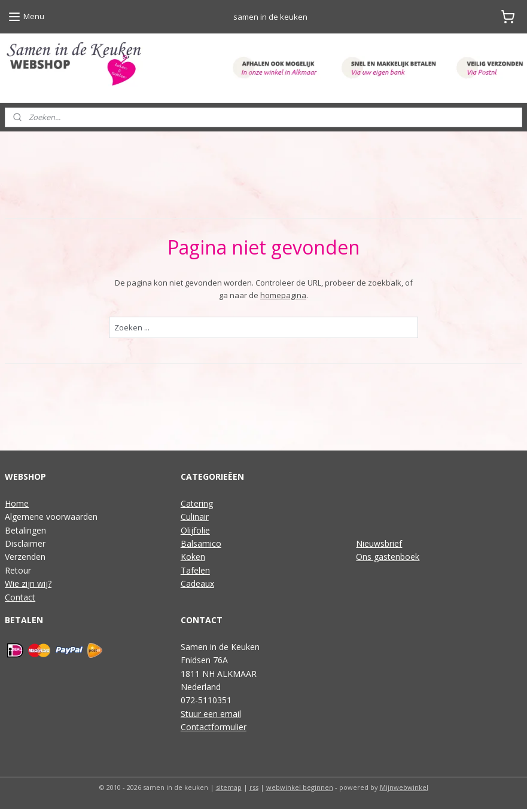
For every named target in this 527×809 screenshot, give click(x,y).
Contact (20, 597)
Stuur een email (211, 713)
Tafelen (195, 570)
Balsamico (201, 543)
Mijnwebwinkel (404, 787)
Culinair (195, 516)
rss (253, 787)
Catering (197, 503)
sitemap (229, 787)
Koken (193, 556)
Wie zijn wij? (28, 583)
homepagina (283, 295)
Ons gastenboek (387, 556)
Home (17, 503)
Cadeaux (197, 583)
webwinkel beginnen (299, 787)
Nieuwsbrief (379, 543)
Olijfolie (195, 530)
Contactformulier (213, 727)
